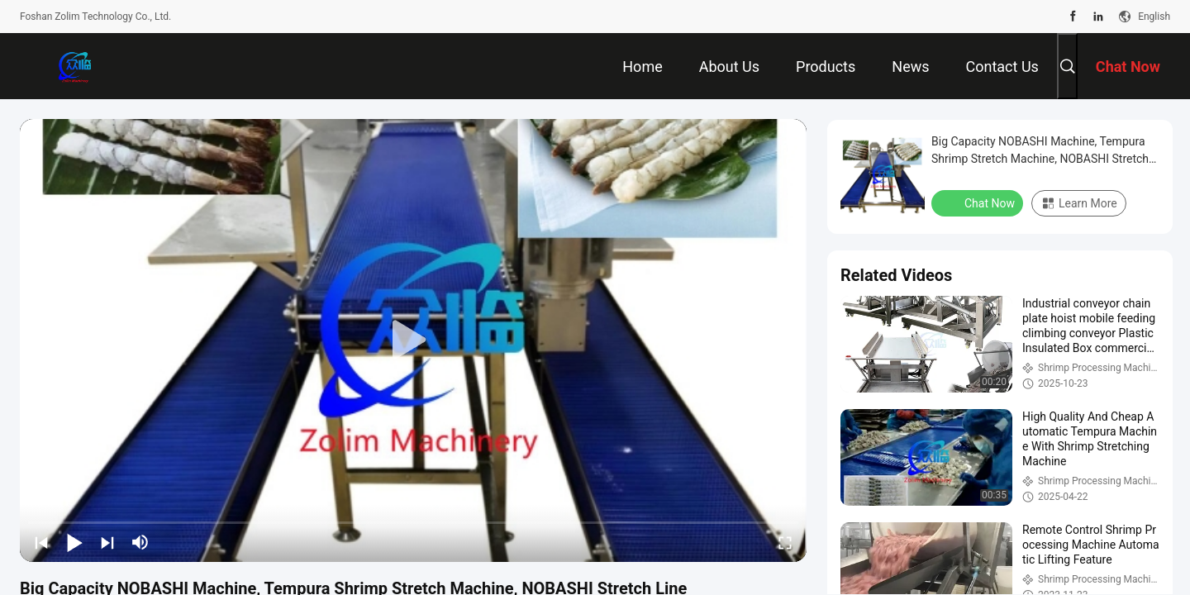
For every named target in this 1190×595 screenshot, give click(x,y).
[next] (107, 542)
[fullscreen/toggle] (785, 542)
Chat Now (979, 202)
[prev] (41, 542)
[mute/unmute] (140, 542)
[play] (413, 340)
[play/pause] (74, 542)
